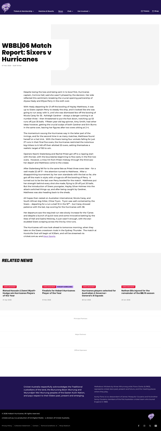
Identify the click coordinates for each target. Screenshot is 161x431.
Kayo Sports (49, 236)
